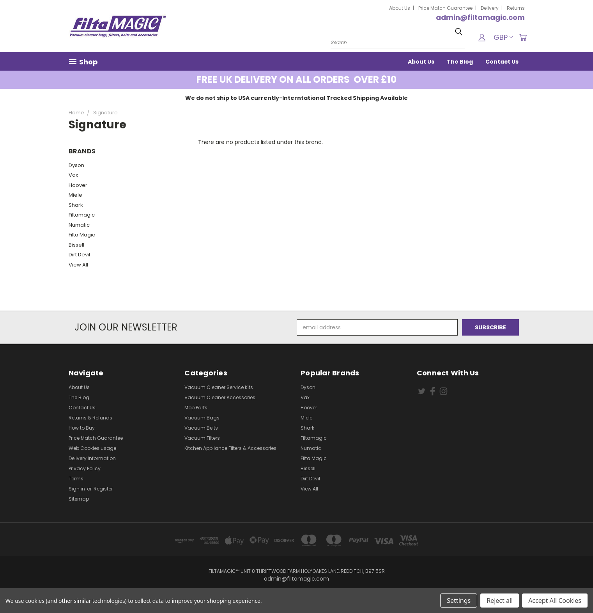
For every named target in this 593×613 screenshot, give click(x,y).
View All (78, 264)
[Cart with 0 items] (523, 37)
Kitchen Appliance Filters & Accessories (230, 448)
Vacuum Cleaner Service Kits (218, 387)
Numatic (79, 225)
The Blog (460, 62)
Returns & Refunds (90, 417)
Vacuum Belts (201, 428)
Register (103, 488)
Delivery (490, 8)
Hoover (78, 185)
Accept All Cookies (554, 600)
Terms (76, 478)
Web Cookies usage (92, 448)
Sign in (77, 488)
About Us (399, 8)
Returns (516, 8)
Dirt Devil (79, 254)
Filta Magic (82, 234)
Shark (76, 205)
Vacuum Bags (201, 417)
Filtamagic (82, 215)
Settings (459, 600)
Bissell (76, 245)
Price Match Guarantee (445, 8)
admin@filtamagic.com (480, 17)
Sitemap (79, 499)
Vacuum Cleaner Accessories (219, 397)
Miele (75, 195)
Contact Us (502, 62)
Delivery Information (92, 458)
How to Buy (82, 428)
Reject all (500, 600)
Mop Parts (195, 407)
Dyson (76, 165)
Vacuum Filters (202, 438)
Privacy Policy (85, 468)
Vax (73, 175)
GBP (503, 37)
